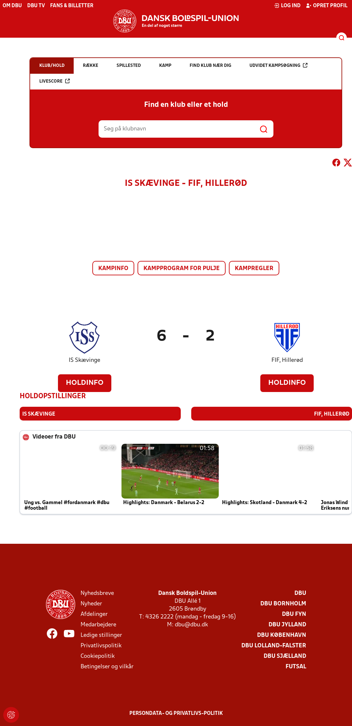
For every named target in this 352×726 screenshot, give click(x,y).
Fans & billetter (71, 6)
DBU (300, 593)
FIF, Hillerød (287, 360)
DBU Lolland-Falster (273, 646)
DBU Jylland (287, 625)
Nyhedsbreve (97, 593)
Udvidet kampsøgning (278, 65)
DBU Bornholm (283, 604)
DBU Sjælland (285, 656)
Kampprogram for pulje (181, 268)
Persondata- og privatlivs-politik (176, 713)
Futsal (296, 667)
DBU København (281, 635)
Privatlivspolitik (101, 646)
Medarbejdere (98, 625)
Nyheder (91, 604)
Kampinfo (113, 268)
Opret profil (326, 6)
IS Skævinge (84, 360)
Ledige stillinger (101, 635)
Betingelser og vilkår (107, 667)
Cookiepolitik (98, 656)
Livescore (54, 81)
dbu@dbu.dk (191, 625)
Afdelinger (94, 614)
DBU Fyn (294, 614)
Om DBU (12, 6)
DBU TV (36, 6)
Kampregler (254, 268)
